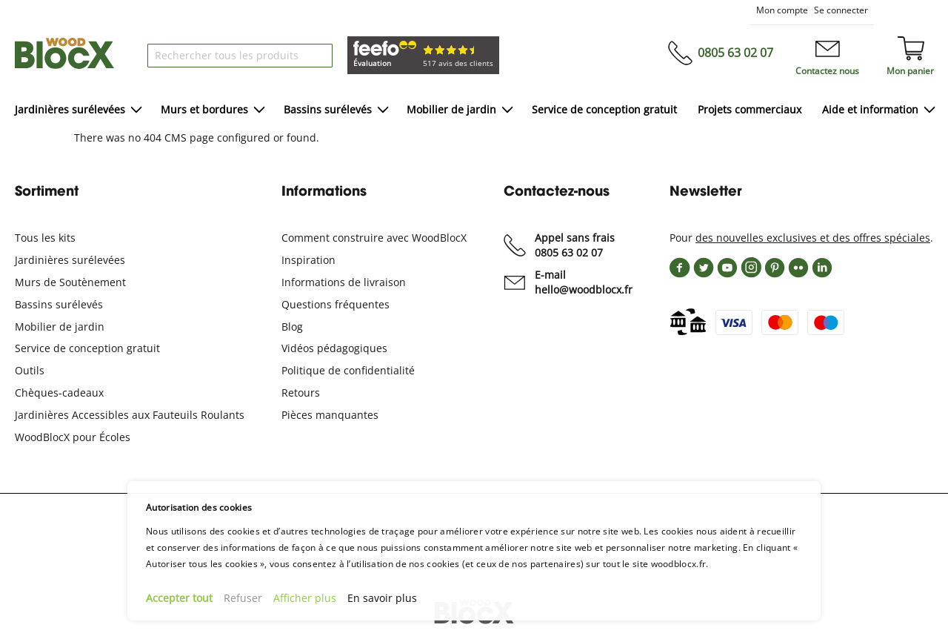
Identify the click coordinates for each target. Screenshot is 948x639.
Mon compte (782, 10)
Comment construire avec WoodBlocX (374, 238)
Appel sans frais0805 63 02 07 (575, 245)
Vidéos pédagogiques (334, 348)
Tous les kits (45, 238)
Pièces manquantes (329, 415)
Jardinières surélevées (70, 260)
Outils (29, 370)
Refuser (243, 598)
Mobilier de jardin (59, 327)
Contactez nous (827, 70)
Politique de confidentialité (348, 370)
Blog (292, 327)
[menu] (474, 110)
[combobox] (240, 55)
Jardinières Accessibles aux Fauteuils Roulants (129, 415)
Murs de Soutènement (70, 282)
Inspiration (308, 260)
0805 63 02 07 (735, 52)
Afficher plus (304, 598)
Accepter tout (179, 598)
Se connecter (841, 10)
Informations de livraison (343, 282)
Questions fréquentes (335, 304)
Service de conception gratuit (87, 348)
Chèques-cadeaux (59, 392)
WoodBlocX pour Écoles (72, 437)
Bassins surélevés (59, 304)
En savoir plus (382, 598)
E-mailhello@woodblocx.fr (583, 282)
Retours (300, 392)
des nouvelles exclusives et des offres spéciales (812, 238)
